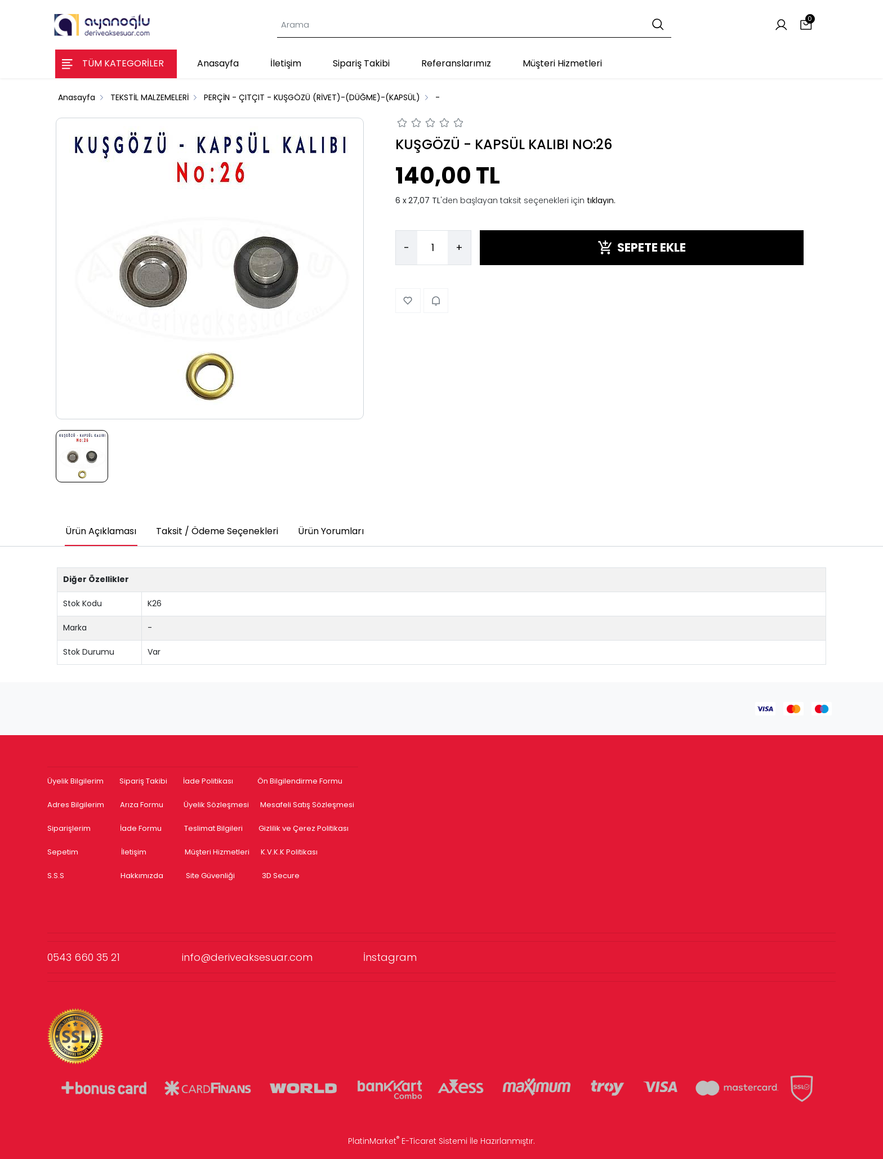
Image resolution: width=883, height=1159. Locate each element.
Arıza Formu (141, 804)
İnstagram (390, 957)
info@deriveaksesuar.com (272, 957)
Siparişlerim (69, 828)
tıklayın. (601, 200)
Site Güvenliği (210, 875)
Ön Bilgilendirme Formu (299, 781)
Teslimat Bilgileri (213, 828)
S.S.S (55, 875)
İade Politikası (208, 781)
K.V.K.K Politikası (289, 852)
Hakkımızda (142, 875)
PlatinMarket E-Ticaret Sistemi (407, 1141)
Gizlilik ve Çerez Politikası (303, 828)
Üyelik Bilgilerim (75, 781)
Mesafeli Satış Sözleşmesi (308, 804)
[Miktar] (432, 248)
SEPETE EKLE (641, 247)
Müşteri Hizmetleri (217, 852)
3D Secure (281, 875)
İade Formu (141, 828)
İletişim (133, 852)
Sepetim (62, 852)
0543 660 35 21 (114, 957)
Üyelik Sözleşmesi (216, 804)
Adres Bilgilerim (75, 804)
